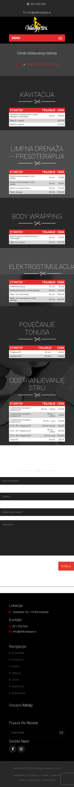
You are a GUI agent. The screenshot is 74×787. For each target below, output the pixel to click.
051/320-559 (20, 626)
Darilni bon (18, 686)
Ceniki (15, 679)
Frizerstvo (18, 659)
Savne (15, 666)
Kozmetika (18, 652)
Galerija (16, 673)
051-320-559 (37, 4)
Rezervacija (18, 693)
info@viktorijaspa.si (39, 12)
